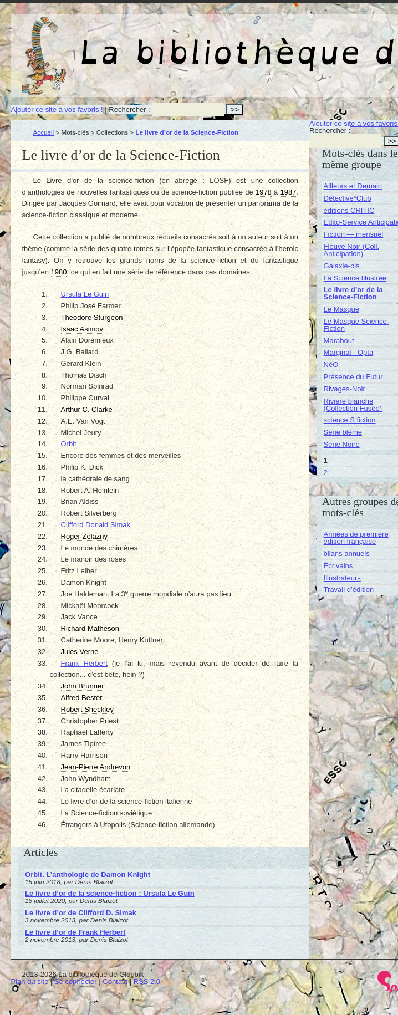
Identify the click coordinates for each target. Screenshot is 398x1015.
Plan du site (30, 981)
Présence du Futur (353, 377)
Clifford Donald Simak (95, 525)
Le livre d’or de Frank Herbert (75, 932)
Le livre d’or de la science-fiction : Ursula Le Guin (110, 893)
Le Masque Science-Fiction (357, 325)
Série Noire (342, 444)
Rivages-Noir (344, 389)
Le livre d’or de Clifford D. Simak (80, 913)
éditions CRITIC (349, 210)
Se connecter (75, 981)
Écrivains (338, 566)
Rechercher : (129, 109)
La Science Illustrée (355, 278)
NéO (331, 364)
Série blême (343, 432)
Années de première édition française (356, 537)
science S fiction (350, 420)
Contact (115, 981)
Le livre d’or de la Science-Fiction (353, 293)
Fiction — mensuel (354, 234)
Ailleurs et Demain (353, 186)
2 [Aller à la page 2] (326, 472)
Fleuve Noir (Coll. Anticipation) (351, 250)
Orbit (68, 444)
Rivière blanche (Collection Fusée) (353, 404)
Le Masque (341, 309)
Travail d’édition (349, 589)
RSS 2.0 (147, 981)
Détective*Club (347, 198)
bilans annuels (347, 553)
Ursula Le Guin (85, 294)
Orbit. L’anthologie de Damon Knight (87, 874)
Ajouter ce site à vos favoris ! (57, 109)
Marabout (339, 340)
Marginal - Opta (349, 352)
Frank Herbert (84, 663)
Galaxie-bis (342, 266)
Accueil (43, 132)
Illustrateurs (342, 578)
